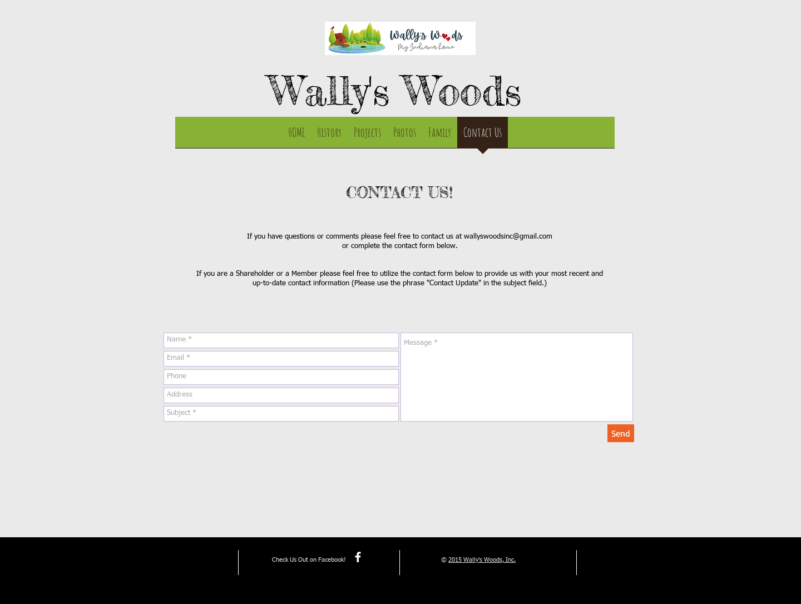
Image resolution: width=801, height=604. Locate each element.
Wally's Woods (395, 90)
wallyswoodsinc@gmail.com (508, 236)
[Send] (620, 433)
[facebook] (358, 557)
